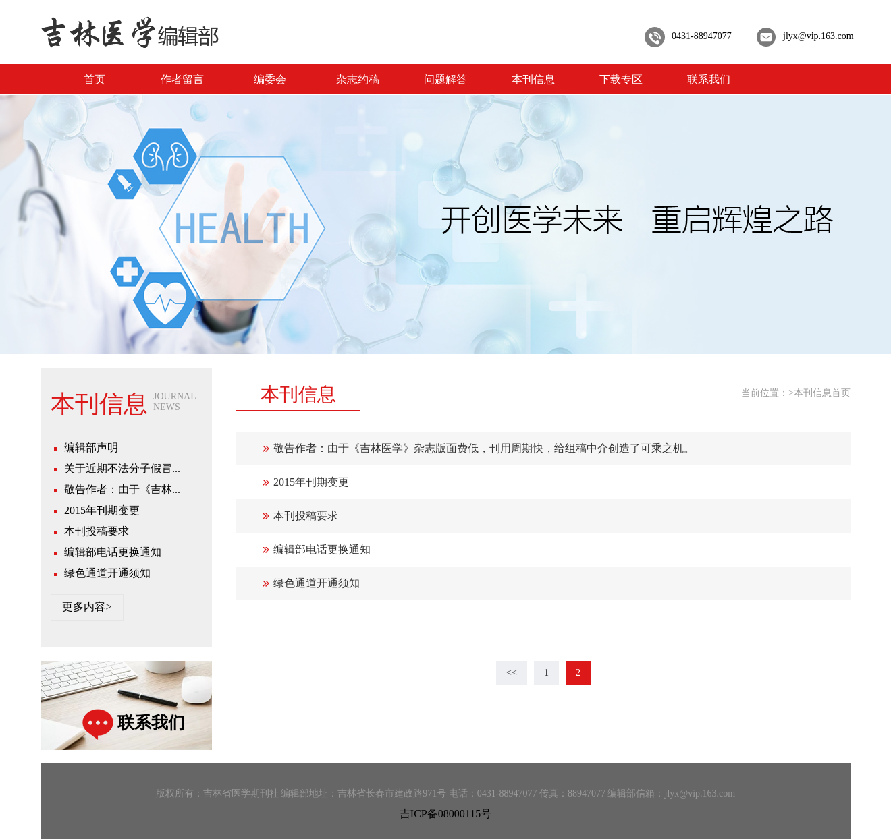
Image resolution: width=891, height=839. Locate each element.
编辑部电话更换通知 (112, 552)
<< (511, 673)
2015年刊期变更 (102, 510)
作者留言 (182, 79)
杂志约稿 (357, 79)
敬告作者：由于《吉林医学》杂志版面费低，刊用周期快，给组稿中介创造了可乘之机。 (484, 448)
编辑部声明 (91, 447)
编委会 (270, 79)
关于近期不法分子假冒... (122, 468)
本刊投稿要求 (96, 531)
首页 (94, 79)
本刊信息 (533, 79)
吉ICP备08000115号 (445, 813)
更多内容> (86, 606)
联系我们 (708, 79)
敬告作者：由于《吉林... (122, 489)
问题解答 (445, 79)
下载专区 (621, 79)
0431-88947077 (702, 36)
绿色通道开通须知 (107, 573)
